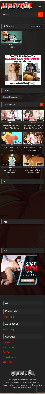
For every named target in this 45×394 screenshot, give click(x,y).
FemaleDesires (9, 357)
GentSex (6, 352)
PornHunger (8, 343)
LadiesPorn (8, 362)
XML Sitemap (8, 330)
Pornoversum (8, 347)
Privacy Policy (9, 317)
